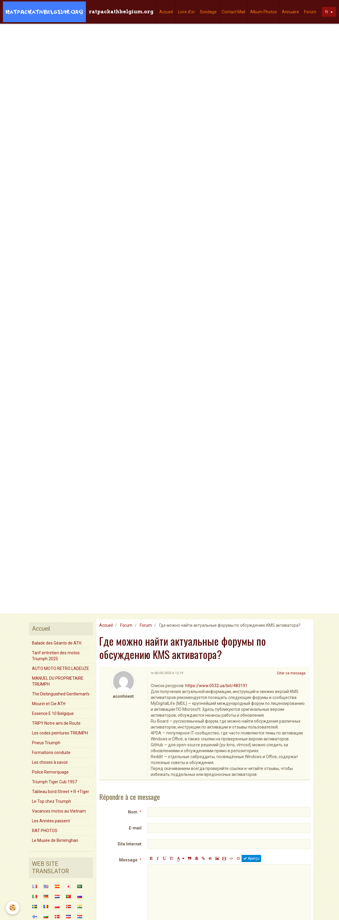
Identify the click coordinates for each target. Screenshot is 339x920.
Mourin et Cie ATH (48, 703)
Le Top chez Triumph (51, 801)
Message (128, 860)
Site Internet (130, 844)
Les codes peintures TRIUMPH (60, 733)
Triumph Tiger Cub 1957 (54, 781)
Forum (310, 11)
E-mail (135, 828)
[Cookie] (12, 907)
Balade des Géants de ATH (56, 643)
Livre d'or (186, 11)
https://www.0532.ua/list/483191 (216, 685)
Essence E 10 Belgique (53, 713)
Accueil (166, 11)
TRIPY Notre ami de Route (56, 723)
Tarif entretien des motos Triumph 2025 (56, 655)
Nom (132, 812)
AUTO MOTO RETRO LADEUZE (60, 668)
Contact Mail (233, 11)
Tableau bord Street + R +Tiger (60, 791)
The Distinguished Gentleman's (60, 694)
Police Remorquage (50, 772)
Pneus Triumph (46, 742)
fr (326, 11)
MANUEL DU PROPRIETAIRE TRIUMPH (57, 681)
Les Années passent (51, 821)
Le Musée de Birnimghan (55, 840)
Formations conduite (51, 752)
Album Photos (263, 11)
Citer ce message (291, 673)
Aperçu (251, 858)
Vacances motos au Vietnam (59, 811)
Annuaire (290, 11)
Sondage (208, 11)
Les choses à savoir (50, 762)
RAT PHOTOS (44, 830)
